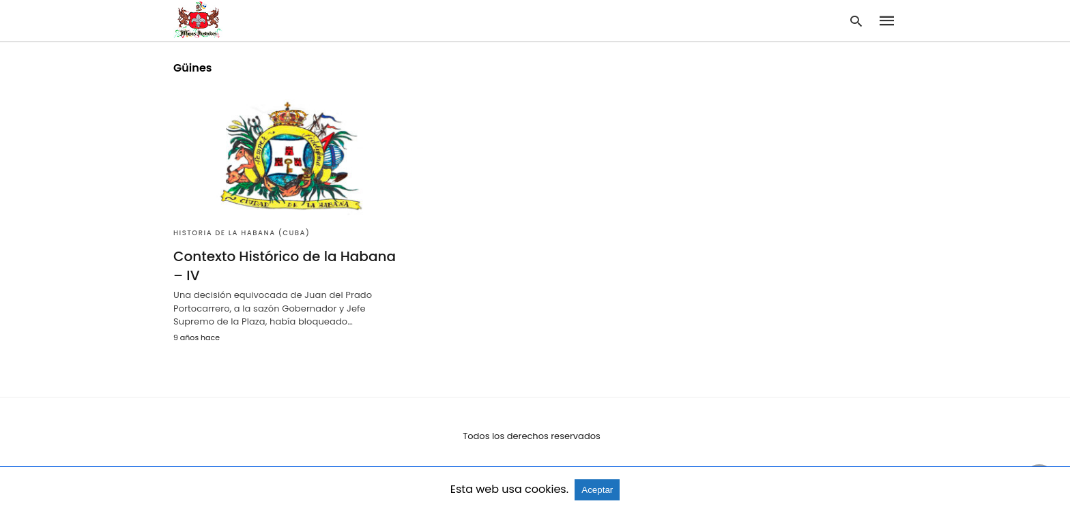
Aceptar (597, 490)
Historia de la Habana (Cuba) (241, 233)
